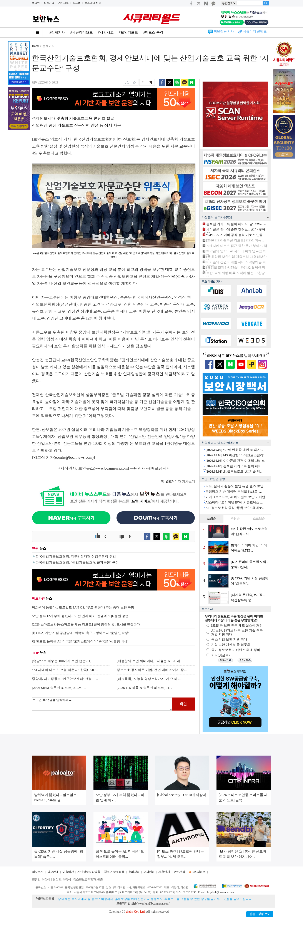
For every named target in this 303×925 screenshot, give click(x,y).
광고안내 (52, 871)
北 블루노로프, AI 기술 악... (233, 471)
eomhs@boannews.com (73, 457)
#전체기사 (57, 32)
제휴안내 (164, 871)
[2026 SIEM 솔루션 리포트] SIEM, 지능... (235, 240)
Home (35, 46)
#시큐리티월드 (81, 32)
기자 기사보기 (178, 481)
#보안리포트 (128, 32)
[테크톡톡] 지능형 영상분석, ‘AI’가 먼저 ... (149, 679)
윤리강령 (134, 871)
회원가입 (49, 2)
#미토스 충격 (153, 32)
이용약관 (68, 871)
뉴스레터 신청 (93, 2)
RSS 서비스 (198, 871)
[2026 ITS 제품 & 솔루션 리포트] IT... (144, 687)
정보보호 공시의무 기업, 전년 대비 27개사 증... (152, 670)
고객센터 (149, 871)
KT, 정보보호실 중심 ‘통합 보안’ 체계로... (235, 508)
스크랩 (76, 2)
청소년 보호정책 (114, 871)
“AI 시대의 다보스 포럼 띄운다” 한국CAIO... (65, 670)
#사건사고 (106, 32)
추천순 (235, 518)
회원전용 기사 (224, 31)
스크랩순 (259, 518)
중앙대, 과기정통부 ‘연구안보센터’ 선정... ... (65, 679)
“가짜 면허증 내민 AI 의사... (234, 450)
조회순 (211, 518)
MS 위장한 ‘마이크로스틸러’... (236, 455)
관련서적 (179, 871)
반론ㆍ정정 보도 (260, 914)
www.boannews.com (111, 468)
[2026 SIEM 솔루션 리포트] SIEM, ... (59, 687)
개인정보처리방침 (88, 871)
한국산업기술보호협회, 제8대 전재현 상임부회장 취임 (75, 556)
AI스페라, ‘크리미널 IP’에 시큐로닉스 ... (234, 502)
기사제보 (63, 2)
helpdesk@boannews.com (220, 892)
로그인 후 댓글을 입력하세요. (102, 704)
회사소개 (37, 871)
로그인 (36, 2)
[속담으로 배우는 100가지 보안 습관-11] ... (63, 661)
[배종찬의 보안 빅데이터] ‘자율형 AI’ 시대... (150, 661)
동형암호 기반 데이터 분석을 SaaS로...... (234, 491)
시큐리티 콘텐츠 (255, 31)
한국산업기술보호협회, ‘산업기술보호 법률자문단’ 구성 (77, 562)
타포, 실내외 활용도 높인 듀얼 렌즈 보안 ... (235, 486)
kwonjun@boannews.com (153, 903)
